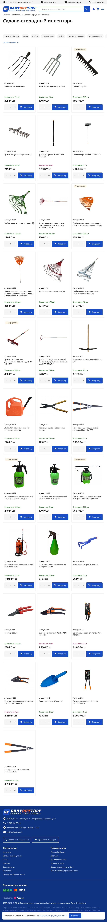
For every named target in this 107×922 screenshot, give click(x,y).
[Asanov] (19, 898)
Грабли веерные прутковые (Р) (52, 291)
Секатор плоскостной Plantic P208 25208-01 (87, 634)
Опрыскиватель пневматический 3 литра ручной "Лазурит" (53, 497)
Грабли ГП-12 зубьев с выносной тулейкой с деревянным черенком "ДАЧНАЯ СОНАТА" (53, 361)
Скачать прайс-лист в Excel (62, 867)
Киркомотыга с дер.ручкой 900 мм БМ (87, 360)
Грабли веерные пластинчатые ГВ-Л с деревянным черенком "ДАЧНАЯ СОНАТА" (52, 225)
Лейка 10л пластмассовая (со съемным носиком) (16, 429)
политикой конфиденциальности (52, 915)
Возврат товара (57, 863)
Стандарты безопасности (14, 874)
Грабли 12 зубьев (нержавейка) (17, 154)
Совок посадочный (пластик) (51, 701)
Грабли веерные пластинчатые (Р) (19, 223)
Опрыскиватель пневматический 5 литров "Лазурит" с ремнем (87, 497)
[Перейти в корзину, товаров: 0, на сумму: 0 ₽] (98, 8)
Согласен (75, 915)
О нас (5, 859)
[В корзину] (26, 107)
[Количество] (10, 107)
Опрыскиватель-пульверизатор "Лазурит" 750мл (52, 565)
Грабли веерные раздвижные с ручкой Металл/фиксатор (86, 292)
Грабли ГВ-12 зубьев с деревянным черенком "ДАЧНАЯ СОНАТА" (18, 361)
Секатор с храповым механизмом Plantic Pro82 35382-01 (18, 702)
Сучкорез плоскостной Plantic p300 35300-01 (85, 702)
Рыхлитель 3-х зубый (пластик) (86, 564)
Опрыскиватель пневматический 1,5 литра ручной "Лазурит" (18, 497)
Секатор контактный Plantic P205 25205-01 (53, 634)
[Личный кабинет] (93, 8)
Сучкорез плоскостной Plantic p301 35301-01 (17, 770)
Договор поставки (58, 859)
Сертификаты (9, 867)
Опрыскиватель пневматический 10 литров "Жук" (18, 565)
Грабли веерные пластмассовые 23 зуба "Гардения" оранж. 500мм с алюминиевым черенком (18, 293)
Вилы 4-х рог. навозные (14, 86)
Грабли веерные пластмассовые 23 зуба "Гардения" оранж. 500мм (87, 224)
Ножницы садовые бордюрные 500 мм (52, 429)
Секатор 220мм (10, 633)
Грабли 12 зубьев (80, 86)
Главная (6, 14)
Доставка (55, 856)
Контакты (7, 852)
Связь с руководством (12, 856)
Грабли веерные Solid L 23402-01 (87, 154)
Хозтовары (16, 14)
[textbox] (62, 9)
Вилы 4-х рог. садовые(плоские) (52, 86)
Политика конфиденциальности (64, 870)
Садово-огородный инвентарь (37, 14)
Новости (6, 863)
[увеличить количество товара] (15, 107)
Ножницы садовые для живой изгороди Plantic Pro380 (85, 429)
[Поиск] (86, 9)
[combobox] (64, 9)
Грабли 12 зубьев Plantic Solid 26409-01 (51, 155)
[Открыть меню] (102, 8)
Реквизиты (7, 870)
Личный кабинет (58, 852)
